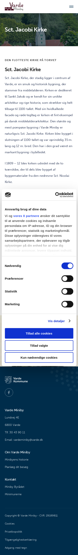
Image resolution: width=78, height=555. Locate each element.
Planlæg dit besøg (16, 467)
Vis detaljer (56, 321)
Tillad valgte (39, 345)
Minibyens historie (16, 459)
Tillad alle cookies (39, 333)
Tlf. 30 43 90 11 (15, 432)
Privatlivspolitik (13, 531)
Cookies (10, 523)
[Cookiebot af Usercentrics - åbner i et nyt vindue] (55, 194)
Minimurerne (13, 494)
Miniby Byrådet (14, 487)
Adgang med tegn (16, 547)
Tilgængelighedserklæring (21, 539)
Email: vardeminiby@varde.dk (24, 440)
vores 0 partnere (26, 215)
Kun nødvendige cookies (39, 357)
